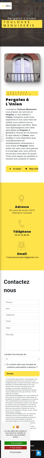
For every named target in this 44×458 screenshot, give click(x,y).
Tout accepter (15, 443)
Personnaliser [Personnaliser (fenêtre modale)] (15, 452)
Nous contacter (31, 169)
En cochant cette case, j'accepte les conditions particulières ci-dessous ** (22, 365)
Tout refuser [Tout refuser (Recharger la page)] (16, 448)
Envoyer (10, 374)
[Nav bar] (6, 5)
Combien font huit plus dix (15, 354)
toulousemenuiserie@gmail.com (22, 254)
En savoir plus (15, 169)
